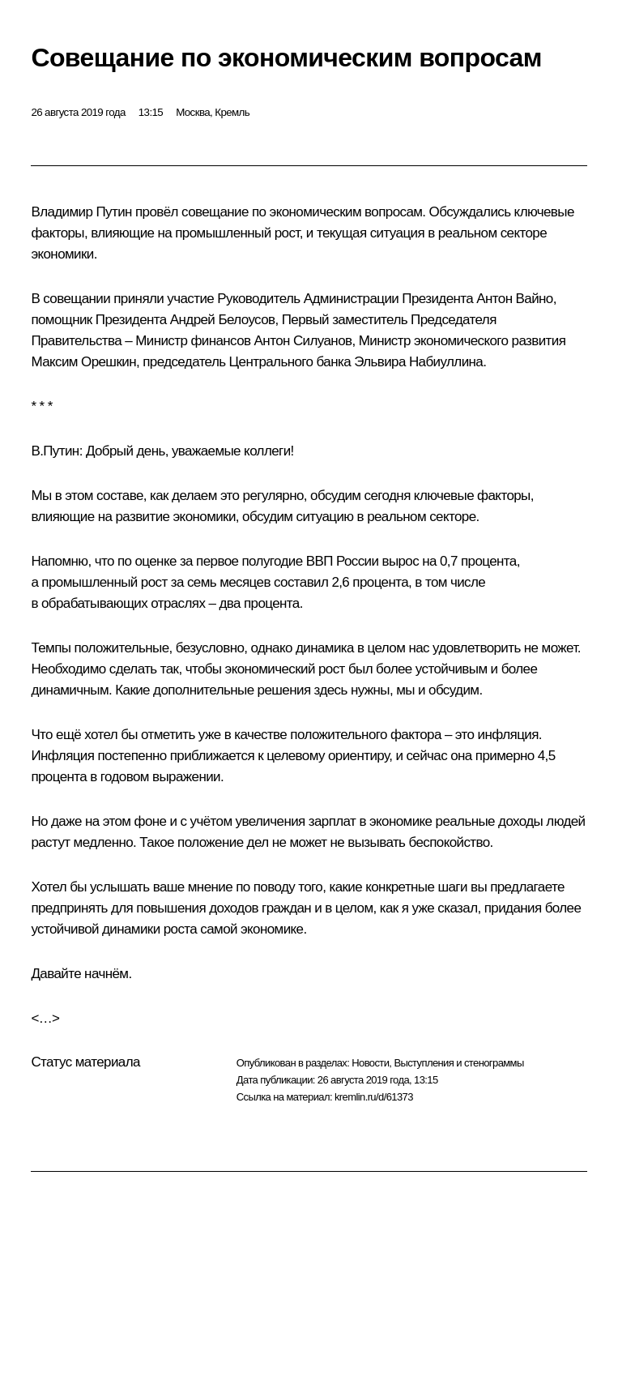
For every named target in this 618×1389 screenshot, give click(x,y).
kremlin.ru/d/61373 (374, 1097)
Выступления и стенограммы (458, 1063)
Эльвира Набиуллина (418, 362)
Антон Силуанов (303, 340)
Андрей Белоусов (222, 319)
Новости (370, 1063)
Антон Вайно (514, 298)
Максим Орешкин (83, 362)
